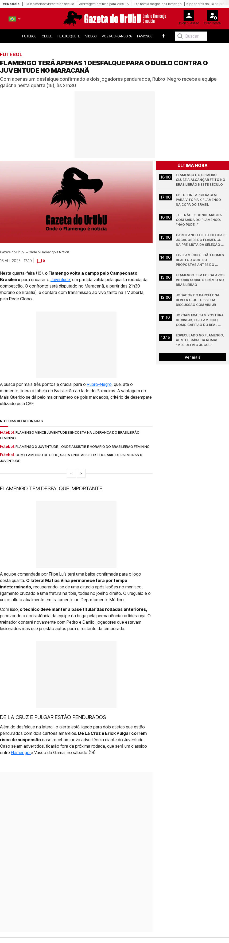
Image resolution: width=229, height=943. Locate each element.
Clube (47, 36)
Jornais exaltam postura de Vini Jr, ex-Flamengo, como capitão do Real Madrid (200, 320)
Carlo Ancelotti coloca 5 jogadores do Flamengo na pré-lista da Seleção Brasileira (201, 240)
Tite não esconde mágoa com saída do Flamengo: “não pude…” (199, 220)
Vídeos (90, 36)
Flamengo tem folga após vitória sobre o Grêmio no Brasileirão (200, 280)
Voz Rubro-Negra (117, 36)
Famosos (144, 36)
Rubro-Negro (99, 384)
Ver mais (192, 357)
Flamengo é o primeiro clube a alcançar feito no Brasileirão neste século (201, 180)
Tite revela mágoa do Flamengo (157, 4)
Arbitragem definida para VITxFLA (104, 4)
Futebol (29, 36)
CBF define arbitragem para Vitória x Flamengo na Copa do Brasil (199, 200)
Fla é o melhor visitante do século (49, 4)
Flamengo (21, 752)
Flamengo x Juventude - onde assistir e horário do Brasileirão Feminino (82, 446)
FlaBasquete (68, 36)
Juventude (60, 279)
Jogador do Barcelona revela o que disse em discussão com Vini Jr (198, 300)
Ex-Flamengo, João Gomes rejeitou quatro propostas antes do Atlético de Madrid (200, 260)
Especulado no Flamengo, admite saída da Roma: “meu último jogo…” (200, 340)
